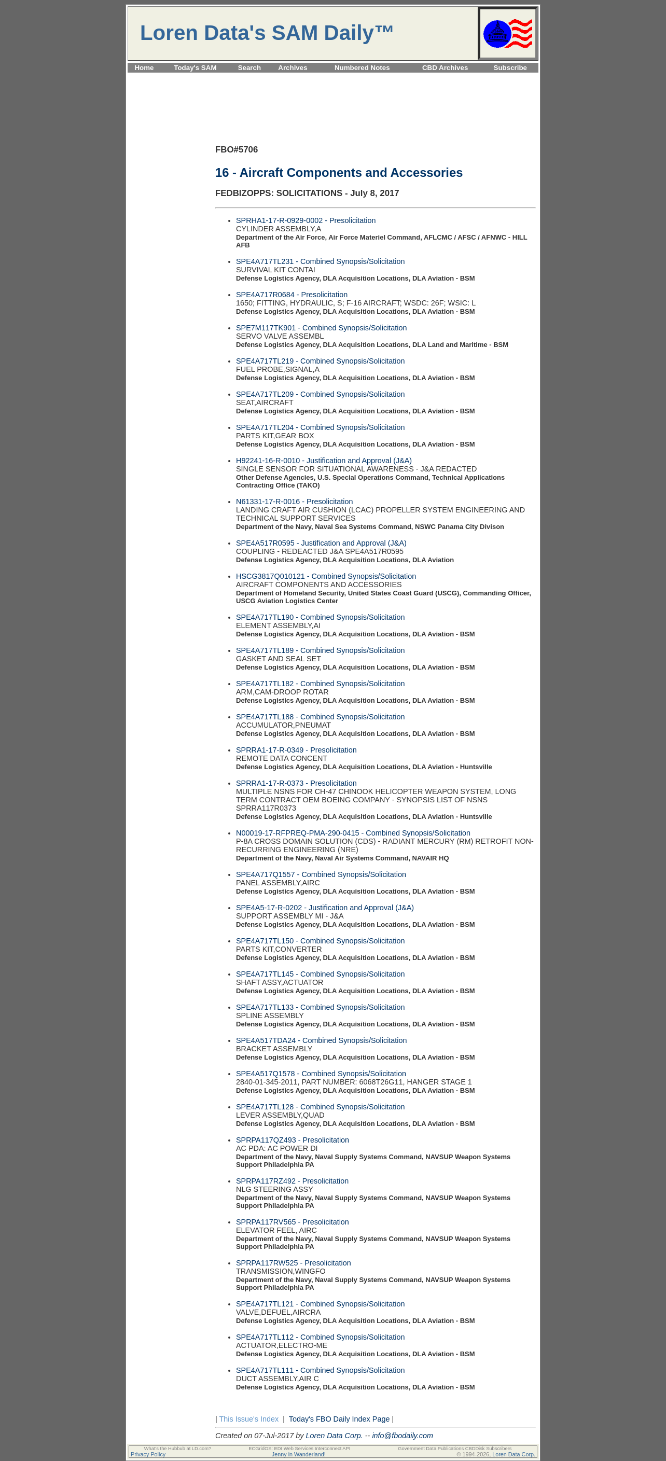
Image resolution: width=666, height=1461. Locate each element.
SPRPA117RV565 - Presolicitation (292, 1222)
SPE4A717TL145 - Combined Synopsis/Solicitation (320, 974)
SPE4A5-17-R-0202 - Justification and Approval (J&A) (325, 907)
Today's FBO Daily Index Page (339, 1419)
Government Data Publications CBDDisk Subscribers (454, 1448)
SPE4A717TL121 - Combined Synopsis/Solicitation (320, 1304)
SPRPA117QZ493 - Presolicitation (292, 1140)
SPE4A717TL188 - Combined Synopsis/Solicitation (320, 717)
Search (249, 68)
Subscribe (510, 68)
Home (144, 68)
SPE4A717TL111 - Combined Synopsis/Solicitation (320, 1370)
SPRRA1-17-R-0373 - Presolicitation (296, 783)
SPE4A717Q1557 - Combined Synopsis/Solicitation (321, 874)
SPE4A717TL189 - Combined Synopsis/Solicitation (320, 650)
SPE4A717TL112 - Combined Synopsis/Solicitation (320, 1337)
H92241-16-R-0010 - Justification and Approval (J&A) (324, 460)
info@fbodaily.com (402, 1435)
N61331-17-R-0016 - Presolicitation (294, 501)
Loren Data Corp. (334, 1435)
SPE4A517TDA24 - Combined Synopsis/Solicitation (321, 1040)
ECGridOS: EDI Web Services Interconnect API (299, 1448)
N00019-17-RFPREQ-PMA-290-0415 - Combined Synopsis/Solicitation (353, 833)
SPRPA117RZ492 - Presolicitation (292, 1181)
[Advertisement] (333, 78)
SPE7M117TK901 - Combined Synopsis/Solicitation (321, 328)
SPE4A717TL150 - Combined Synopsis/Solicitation (320, 941)
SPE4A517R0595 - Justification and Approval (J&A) (321, 543)
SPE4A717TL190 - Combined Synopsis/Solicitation (320, 617)
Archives (292, 68)
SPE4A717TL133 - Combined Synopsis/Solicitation (320, 1007)
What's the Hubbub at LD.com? (178, 1448)
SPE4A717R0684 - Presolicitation (292, 294)
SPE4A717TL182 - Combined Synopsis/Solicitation (320, 683)
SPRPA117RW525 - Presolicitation (293, 1263)
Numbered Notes (362, 68)
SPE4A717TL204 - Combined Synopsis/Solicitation (320, 427)
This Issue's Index (249, 1419)
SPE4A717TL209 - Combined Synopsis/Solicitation (320, 394)
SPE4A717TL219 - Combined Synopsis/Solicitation (320, 361)
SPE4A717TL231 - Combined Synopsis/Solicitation (320, 261)
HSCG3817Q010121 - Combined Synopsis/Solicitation (326, 576)
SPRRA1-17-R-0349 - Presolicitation (296, 750)
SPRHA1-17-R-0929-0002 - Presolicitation (306, 220)
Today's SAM (195, 68)
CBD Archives (445, 68)
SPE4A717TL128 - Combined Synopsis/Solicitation (320, 1107)
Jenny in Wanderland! (299, 1454)
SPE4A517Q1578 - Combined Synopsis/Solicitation (321, 1073)
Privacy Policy (148, 1454)
